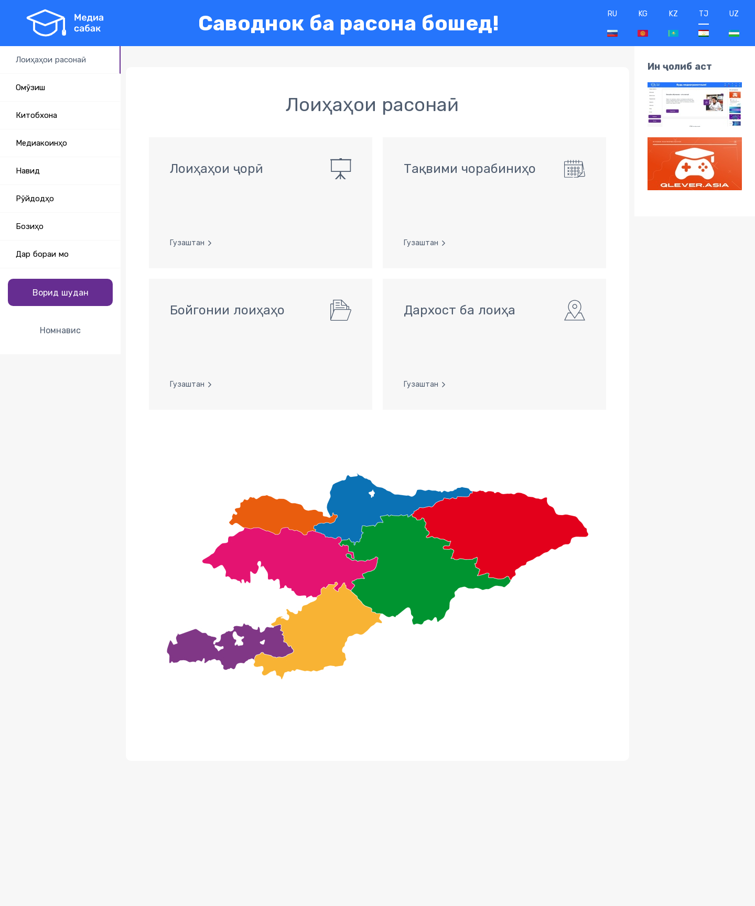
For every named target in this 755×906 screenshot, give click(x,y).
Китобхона (36, 115)
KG (643, 23)
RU (612, 23)
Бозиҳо (30, 226)
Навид (28, 171)
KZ (673, 23)
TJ (703, 23)
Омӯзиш (30, 87)
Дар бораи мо (42, 254)
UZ (734, 23)
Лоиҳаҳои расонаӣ (51, 59)
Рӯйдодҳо (35, 198)
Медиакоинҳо (41, 143)
